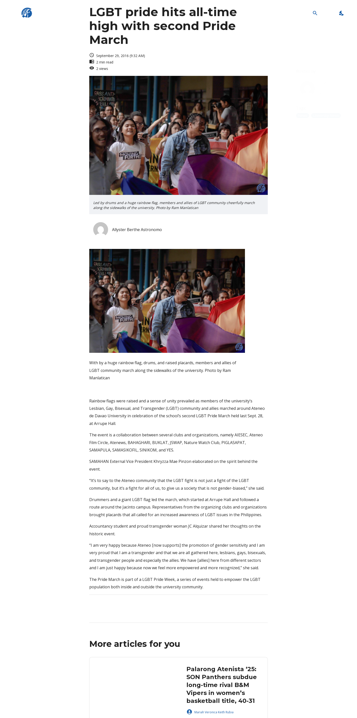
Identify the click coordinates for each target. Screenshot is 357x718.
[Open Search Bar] (315, 13)
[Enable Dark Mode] (342, 13)
